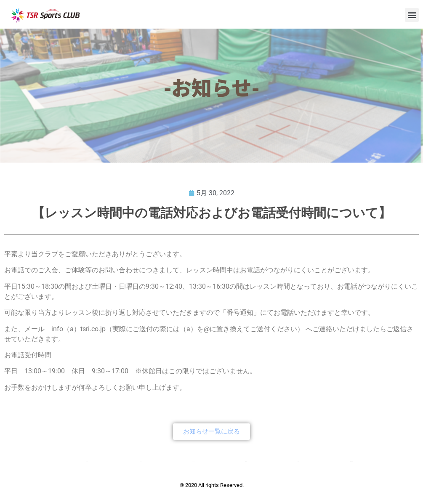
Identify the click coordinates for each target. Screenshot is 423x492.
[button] (412, 15)
